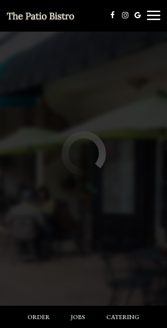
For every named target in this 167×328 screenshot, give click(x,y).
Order (39, 317)
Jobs (78, 317)
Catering (122, 317)
